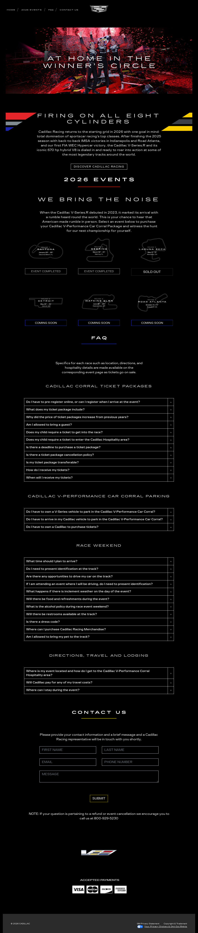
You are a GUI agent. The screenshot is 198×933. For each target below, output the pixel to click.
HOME (11, 10)
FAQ (51, 10)
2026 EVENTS (31, 10)
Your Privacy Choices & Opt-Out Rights (165, 926)
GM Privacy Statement (148, 924)
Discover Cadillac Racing (99, 166)
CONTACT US (69, 10)
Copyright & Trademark (175, 924)
